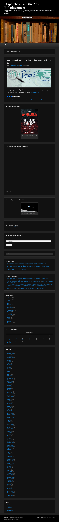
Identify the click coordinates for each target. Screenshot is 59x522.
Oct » (10, 342)
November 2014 (10, 477)
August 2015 (9, 464)
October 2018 (10, 416)
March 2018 (9, 423)
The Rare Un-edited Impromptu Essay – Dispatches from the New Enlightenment (23, 281)
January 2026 (10, 352)
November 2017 (10, 427)
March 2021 (9, 389)
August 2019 (9, 406)
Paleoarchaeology (10, 310)
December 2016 (10, 442)
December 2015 (10, 459)
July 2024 (9, 360)
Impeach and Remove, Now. (13, 267)
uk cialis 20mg (10, 286)
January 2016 (10, 457)
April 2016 (9, 453)
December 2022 (10, 370)
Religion (12, 99)
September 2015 (10, 463)
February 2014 (10, 489)
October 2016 (10, 445)
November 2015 (10, 460)
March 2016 (9, 455)
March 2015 (9, 471)
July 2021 (9, 384)
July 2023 (9, 367)
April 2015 (9, 470)
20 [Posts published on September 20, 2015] (9, 339)
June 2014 (9, 484)
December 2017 (10, 425)
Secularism (16, 99)
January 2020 (10, 404)
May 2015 (9, 469)
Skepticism (21, 99)
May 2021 (9, 386)
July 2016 (9, 449)
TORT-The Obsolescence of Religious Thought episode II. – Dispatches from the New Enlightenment (28, 284)
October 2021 (10, 381)
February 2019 (10, 411)
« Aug (7, 342)
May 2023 (9, 368)
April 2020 (9, 402)
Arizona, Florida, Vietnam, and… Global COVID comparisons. (27, 286)
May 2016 (9, 452)
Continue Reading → (36, 92)
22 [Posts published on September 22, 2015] (22, 339)
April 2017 (9, 436)
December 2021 (10, 378)
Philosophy (9, 311)
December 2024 (10, 357)
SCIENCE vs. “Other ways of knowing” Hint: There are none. (31, 288)
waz (21, 65)
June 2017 (9, 434)
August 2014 (9, 481)
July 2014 (9, 483)
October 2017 (10, 428)
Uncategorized (10, 322)
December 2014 (10, 476)
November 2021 (10, 379)
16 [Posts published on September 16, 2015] (29, 338)
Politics (8, 313)
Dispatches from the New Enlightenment (22, 5)
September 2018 (10, 417)
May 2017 (9, 435)
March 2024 (9, 364)
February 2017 (10, 439)
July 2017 (9, 432)
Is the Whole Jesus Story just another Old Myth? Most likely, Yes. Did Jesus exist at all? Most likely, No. (28, 266)
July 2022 (9, 371)
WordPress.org (10, 510)
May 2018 (9, 420)
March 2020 (9, 403)
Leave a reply (26, 65)
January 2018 (10, 424)
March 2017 (9, 438)
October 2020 (10, 396)
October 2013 (10, 495)
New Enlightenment (32, 99)
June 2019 (9, 407)
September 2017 (10, 430)
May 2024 (9, 363)
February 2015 (10, 473)
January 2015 (10, 474)
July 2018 (9, 418)
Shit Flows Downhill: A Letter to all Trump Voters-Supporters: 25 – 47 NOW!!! (23, 265)
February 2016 (10, 456)
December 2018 (10, 414)
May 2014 (9, 485)
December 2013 (10, 492)
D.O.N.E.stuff (15, 226)
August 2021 (9, 382)
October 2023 (10, 365)
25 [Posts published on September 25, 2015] (42, 339)
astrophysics (9, 299)
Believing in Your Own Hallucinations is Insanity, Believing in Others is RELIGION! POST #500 (26, 263)
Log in (8, 506)
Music (8, 306)
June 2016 (9, 450)
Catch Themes (51, 517)
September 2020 (10, 397)
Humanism (9, 304)
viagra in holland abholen (12, 288)
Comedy (8, 300)
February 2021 (10, 391)
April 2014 (9, 487)
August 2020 (9, 399)
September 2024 (10, 358)
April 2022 (9, 374)
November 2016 (10, 444)
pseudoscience (10, 314)
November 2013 (10, 494)
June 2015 (9, 467)
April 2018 (9, 421)
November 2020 (10, 395)
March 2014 (9, 488)
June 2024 (9, 361)
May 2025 (9, 354)
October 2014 (10, 478)
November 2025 (10, 353)
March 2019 (9, 410)
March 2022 (9, 375)
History (8, 303)
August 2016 (9, 448)
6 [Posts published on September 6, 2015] (9, 336)
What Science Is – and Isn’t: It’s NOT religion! (16, 269)
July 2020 (9, 400)
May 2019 (9, 409)
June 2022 (9, 372)
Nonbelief (9, 308)
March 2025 (9, 356)
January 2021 (10, 392)
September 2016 (10, 446)
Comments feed (10, 509)
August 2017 (9, 431)
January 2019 (10, 413)
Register (8, 504)
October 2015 (10, 462)
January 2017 (10, 441)
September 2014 (10, 480)
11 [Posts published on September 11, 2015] (42, 336)
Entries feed (9, 507)
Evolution (9, 301)
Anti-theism (9, 297)
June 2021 (9, 385)
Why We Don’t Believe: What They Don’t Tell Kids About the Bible (38, 279)
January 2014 (10, 491)
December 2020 (10, 393)
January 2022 (10, 377)
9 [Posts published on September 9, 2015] (29, 336)
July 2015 (9, 466)
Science (8, 318)
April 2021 (9, 388)
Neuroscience (10, 307)
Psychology (9, 315)
